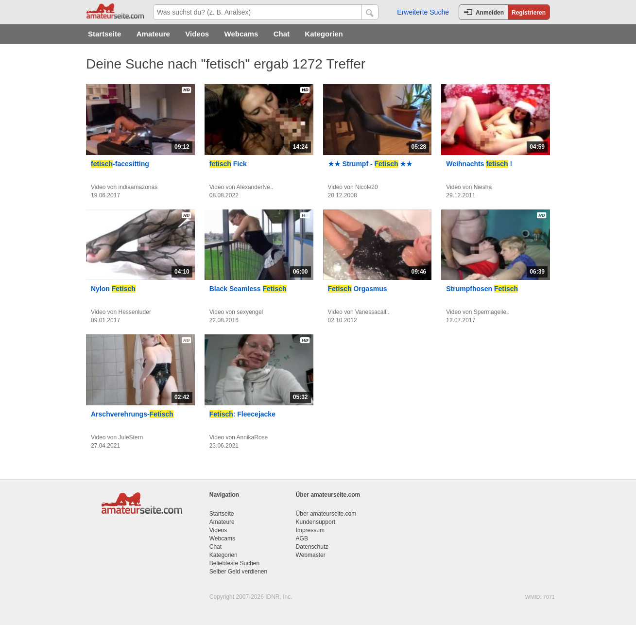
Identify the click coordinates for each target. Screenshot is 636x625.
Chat (282, 34)
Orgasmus (357, 289)
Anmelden (490, 12)
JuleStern (131, 437)
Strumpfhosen (482, 289)
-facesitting (120, 164)
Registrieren (529, 12)
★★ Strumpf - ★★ (370, 164)
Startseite (104, 34)
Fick (228, 164)
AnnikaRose (252, 437)
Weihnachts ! (479, 164)
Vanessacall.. (372, 312)
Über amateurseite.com (326, 513)
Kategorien (324, 34)
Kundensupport (315, 522)
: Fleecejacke (242, 414)
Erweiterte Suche (423, 12)
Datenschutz (312, 546)
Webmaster (311, 555)
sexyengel (250, 312)
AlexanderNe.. (255, 187)
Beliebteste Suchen (234, 563)
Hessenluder (135, 312)
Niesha (483, 187)
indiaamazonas (138, 187)
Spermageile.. (492, 312)
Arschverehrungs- (132, 414)
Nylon (113, 289)
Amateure (153, 34)
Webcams (241, 34)
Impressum (310, 530)
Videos (197, 34)
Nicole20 (366, 187)
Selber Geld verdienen (238, 571)
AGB (302, 538)
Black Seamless (248, 289)
